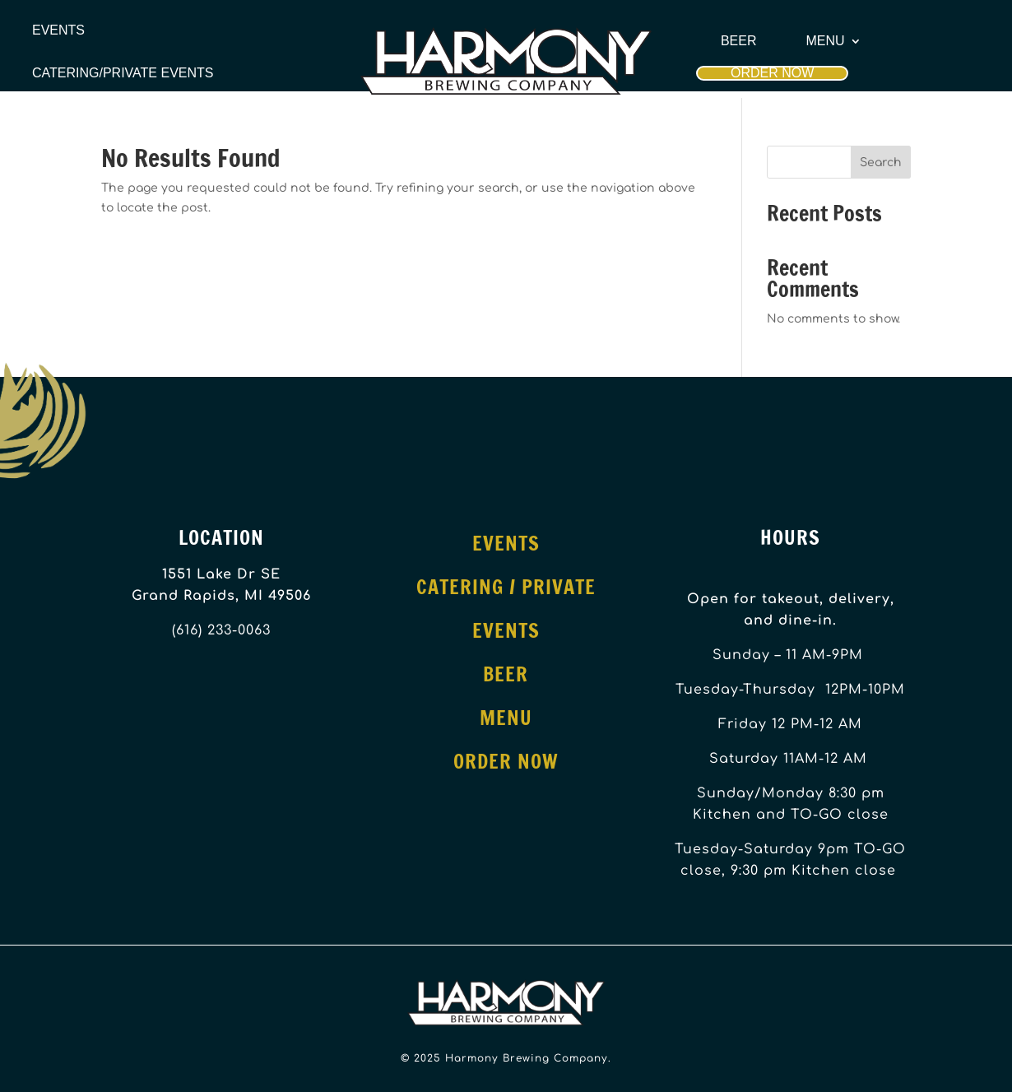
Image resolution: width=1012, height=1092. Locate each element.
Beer (739, 41)
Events (58, 30)
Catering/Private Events (122, 73)
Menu (825, 41)
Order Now (772, 73)
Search (881, 162)
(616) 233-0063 (221, 630)
